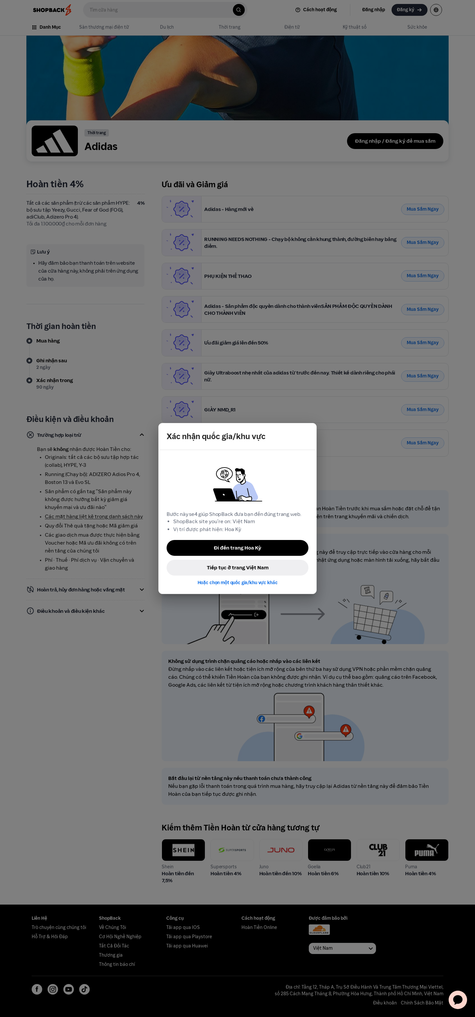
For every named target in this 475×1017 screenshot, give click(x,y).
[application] (458, 1000)
